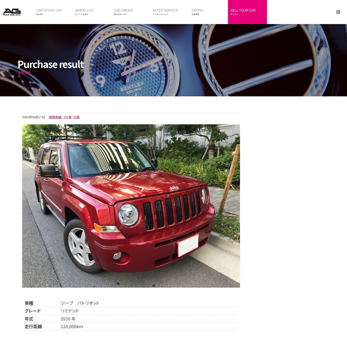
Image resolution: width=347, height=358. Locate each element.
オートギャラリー (16, 12)
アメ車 (67, 117)
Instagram (338, 12)
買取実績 (55, 117)
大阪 (76, 117)
